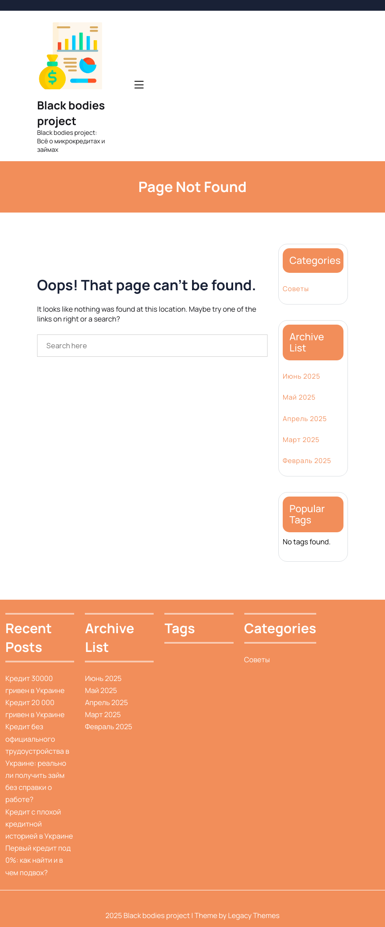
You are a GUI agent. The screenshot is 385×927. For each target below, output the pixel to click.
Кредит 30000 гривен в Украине (35, 684)
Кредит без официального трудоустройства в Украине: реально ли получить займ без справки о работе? (37, 763)
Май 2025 (299, 397)
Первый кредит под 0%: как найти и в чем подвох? (38, 860)
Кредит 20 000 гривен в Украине (35, 708)
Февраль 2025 (307, 460)
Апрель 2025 (305, 418)
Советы (296, 288)
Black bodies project (71, 113)
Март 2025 (301, 439)
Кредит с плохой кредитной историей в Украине (39, 824)
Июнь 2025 (301, 376)
